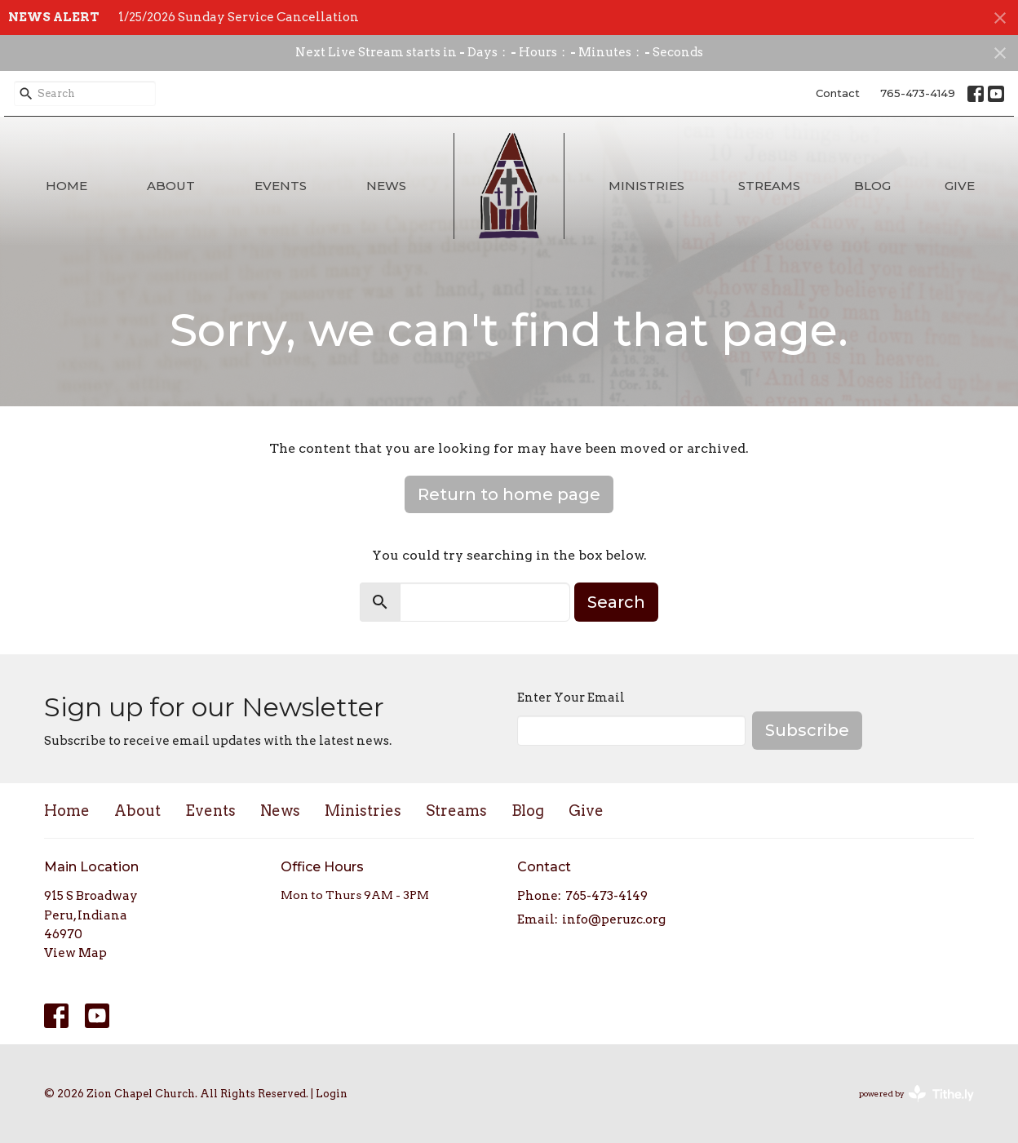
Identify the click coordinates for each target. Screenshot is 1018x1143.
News (386, 185)
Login (331, 1094)
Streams (769, 185)
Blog (872, 185)
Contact (838, 93)
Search (616, 602)
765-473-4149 (917, 93)
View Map (75, 953)
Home (66, 185)
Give (960, 185)
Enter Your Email (571, 697)
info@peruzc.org (614, 919)
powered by (916, 1094)
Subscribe (807, 730)
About (171, 185)
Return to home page (509, 494)
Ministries (646, 185)
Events (280, 185)
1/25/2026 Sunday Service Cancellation (238, 17)
